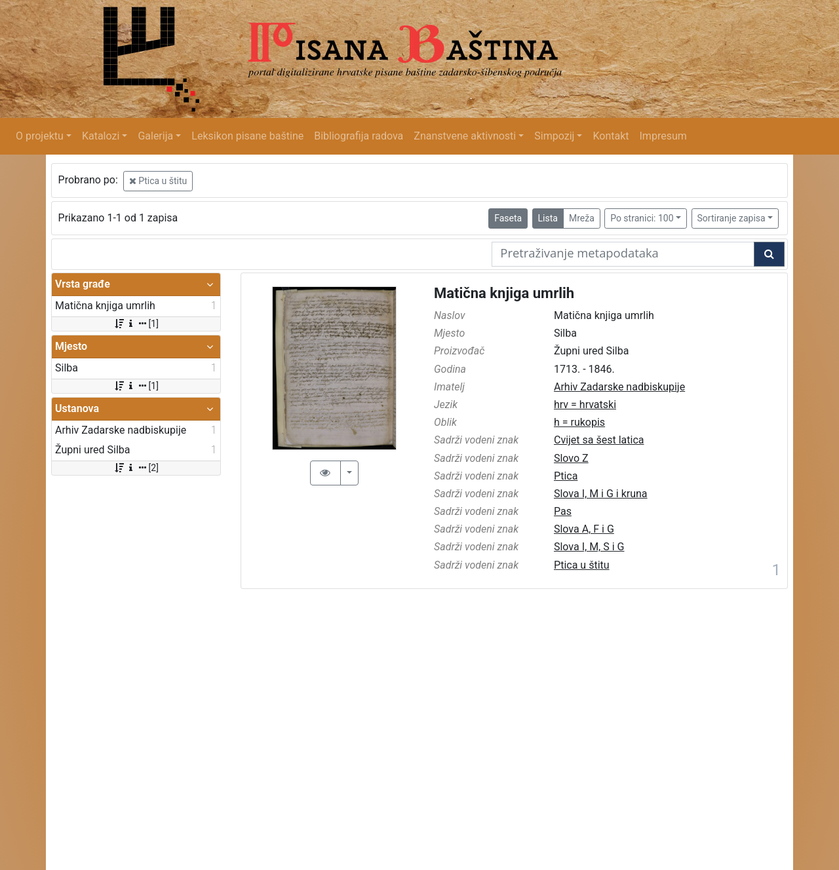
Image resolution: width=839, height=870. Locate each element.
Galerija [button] (155, 136)
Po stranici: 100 (641, 218)
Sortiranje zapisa (731, 218)
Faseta (508, 218)
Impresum (663, 136)
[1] (136, 323)
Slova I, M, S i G (589, 546)
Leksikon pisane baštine (247, 136)
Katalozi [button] (100, 136)
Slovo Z (571, 458)
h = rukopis (579, 422)
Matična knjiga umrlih (504, 293)
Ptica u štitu (158, 181)
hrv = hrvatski (585, 404)
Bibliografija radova (358, 136)
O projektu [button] (40, 136)
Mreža (582, 218)
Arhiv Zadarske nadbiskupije (619, 387)
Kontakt (611, 136)
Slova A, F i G (584, 529)
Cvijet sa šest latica (599, 440)
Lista (548, 218)
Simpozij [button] (554, 136)
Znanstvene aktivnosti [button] (465, 136)
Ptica (565, 476)
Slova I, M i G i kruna (601, 493)
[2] (136, 468)
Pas (563, 511)
